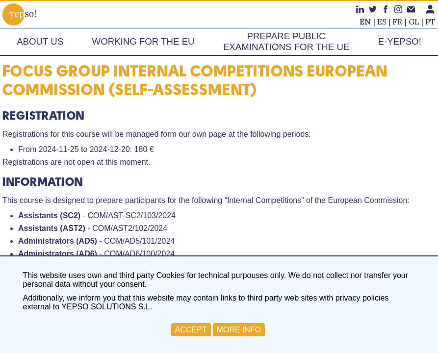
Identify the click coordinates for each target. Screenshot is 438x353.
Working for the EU (143, 41)
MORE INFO (239, 330)
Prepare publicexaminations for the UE (286, 41)
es (381, 21)
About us (40, 41)
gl (414, 21)
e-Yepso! (399, 41)
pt (430, 21)
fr (397, 21)
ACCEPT (191, 330)
